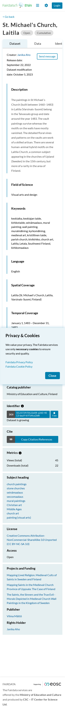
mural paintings (16, 500)
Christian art (14, 505)
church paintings (17, 484)
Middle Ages (14, 509)
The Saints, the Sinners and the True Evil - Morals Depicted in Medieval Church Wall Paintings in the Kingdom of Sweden (31, 598)
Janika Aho (24, 54)
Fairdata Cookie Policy (19, 366)
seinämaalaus (15, 492)
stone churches (16, 488)
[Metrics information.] (20, 453)
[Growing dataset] (22, 406)
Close (52, 375)
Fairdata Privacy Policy (19, 362)
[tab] (15, 44)
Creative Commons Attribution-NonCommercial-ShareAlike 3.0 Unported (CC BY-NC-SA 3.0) (32, 540)
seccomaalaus (15, 496)
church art (13, 513)
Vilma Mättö (14, 616)
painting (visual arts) (19, 517)
